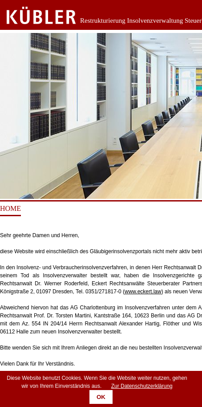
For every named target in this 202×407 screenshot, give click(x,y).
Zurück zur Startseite (34, 16)
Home (10, 208)
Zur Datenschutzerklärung (142, 386)
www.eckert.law (143, 291)
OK (101, 397)
